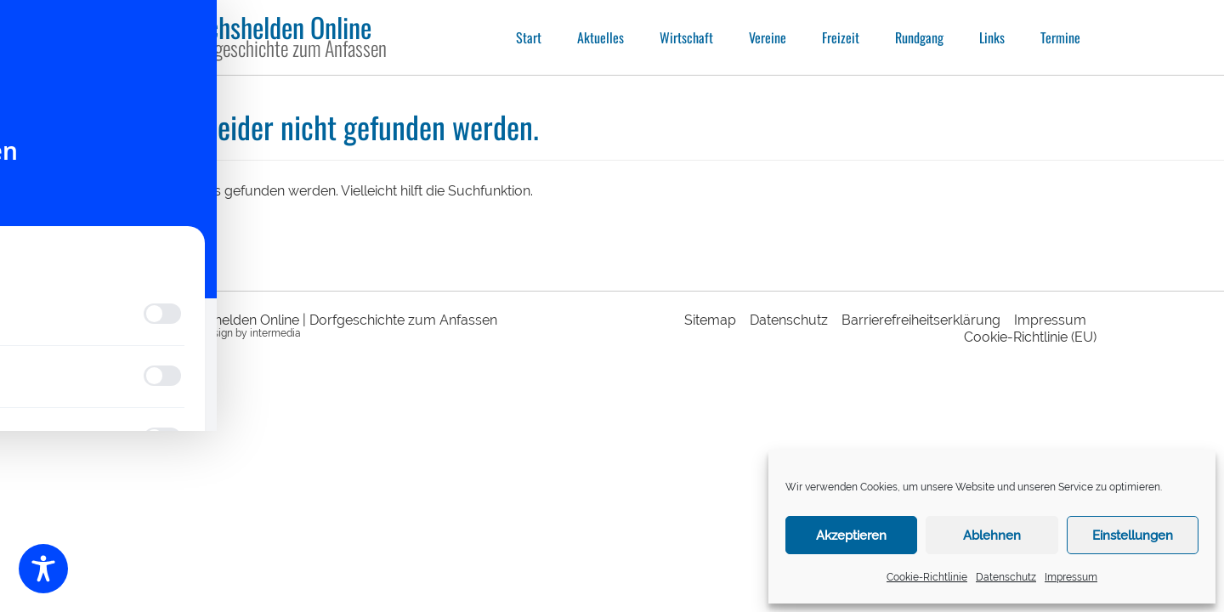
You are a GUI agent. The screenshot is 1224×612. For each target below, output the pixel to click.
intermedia (275, 333)
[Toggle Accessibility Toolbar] (43, 568)
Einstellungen (1132, 535)
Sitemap (710, 320)
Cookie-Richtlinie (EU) (1030, 337)
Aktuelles (600, 37)
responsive (153, 333)
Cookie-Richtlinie (927, 577)
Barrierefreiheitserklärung (921, 320)
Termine (1060, 37)
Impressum (1071, 577)
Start (528, 37)
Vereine (767, 37)
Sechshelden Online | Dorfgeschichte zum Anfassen (336, 320)
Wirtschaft (686, 37)
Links (992, 37)
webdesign (207, 333)
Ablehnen (992, 535)
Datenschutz (1006, 577)
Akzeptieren (851, 535)
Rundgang (919, 37)
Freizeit (840, 37)
